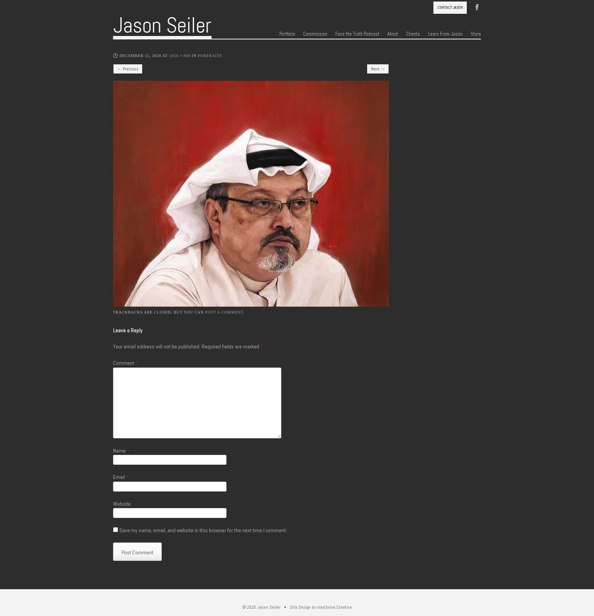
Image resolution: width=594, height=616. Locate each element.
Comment (125, 362)
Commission (315, 34)
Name (121, 450)
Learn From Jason (445, 34)
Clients (413, 34)
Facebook (477, 6)
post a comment (224, 312)
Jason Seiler (162, 25)
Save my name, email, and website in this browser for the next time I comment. (203, 530)
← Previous (127, 69)
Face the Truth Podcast (357, 34)
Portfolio (287, 34)
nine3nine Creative (334, 607)
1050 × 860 (179, 56)
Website (122, 503)
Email (121, 477)
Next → (378, 69)
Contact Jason (450, 7)
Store (476, 34)
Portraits (210, 56)
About (392, 34)
